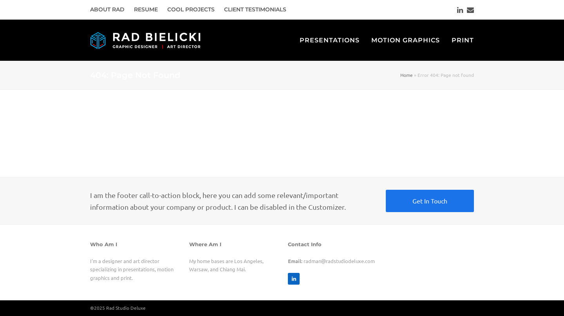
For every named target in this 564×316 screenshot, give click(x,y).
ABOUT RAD (107, 9)
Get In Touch (429, 201)
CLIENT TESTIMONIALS (255, 9)
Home (406, 75)
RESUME (146, 9)
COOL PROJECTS (191, 9)
